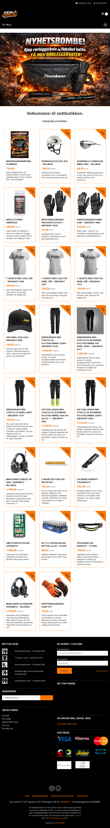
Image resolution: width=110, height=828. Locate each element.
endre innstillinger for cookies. (56, 818)
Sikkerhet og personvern (62, 796)
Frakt (27, 796)
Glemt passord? (102, 671)
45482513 (65, 802)
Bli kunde (6, 719)
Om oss (5, 725)
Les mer (78, 815)
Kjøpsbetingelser (40, 796)
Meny (6, 25)
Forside (5, 715)
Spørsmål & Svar (10, 722)
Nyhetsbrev (82, 796)
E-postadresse (63, 649)
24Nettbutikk (60, 823)
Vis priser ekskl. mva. (67, 724)
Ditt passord (62, 659)
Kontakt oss (7, 728)
